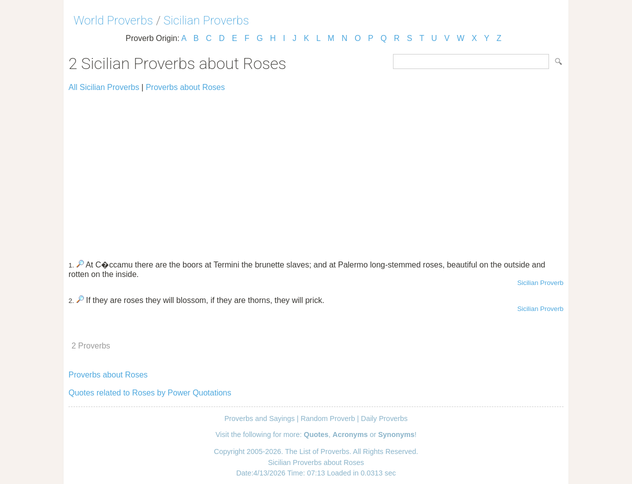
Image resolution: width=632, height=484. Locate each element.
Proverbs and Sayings (259, 418)
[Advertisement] (316, 171)
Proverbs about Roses (185, 87)
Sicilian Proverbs (206, 21)
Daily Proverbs (384, 418)
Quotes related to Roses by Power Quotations (150, 392)
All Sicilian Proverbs (103, 87)
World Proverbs (113, 21)
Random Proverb (327, 418)
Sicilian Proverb (540, 282)
